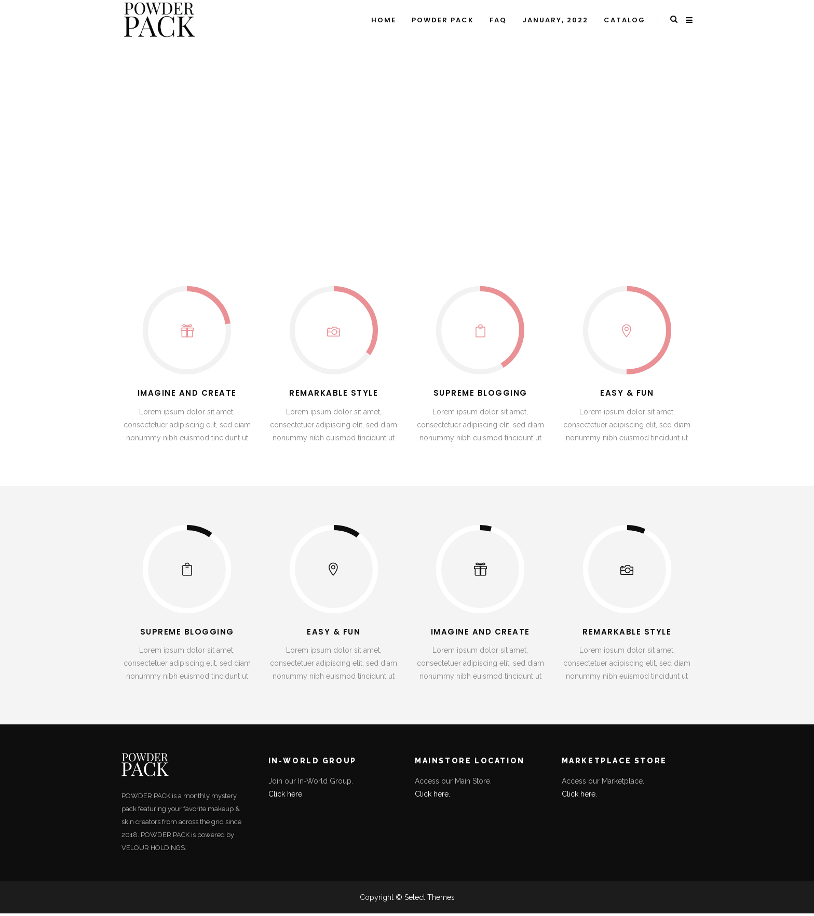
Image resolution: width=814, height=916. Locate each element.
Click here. (286, 794)
